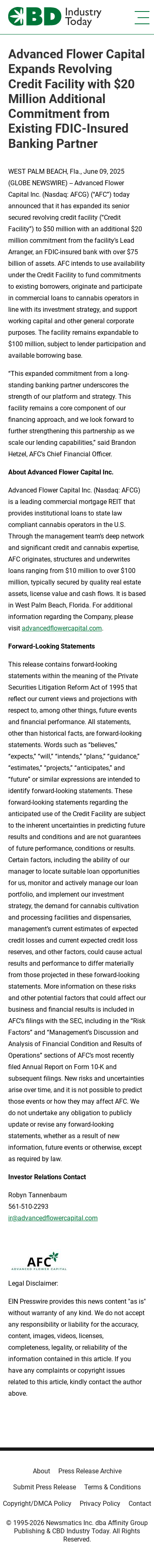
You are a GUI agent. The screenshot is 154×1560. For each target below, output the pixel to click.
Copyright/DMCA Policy (37, 1503)
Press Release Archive (90, 1471)
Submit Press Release (44, 1487)
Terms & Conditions (112, 1487)
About (41, 1471)
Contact (140, 1503)
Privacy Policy (100, 1503)
